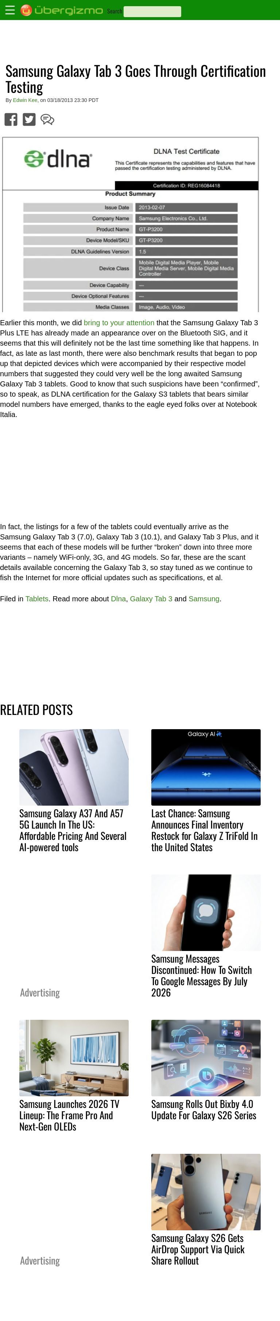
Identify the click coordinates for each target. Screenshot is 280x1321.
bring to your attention (119, 323)
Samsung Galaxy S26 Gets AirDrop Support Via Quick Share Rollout (198, 1248)
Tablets (37, 599)
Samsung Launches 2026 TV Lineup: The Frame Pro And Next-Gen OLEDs (69, 1114)
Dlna (118, 599)
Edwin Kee (25, 100)
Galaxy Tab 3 (151, 599)
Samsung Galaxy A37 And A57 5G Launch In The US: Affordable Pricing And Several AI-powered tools (73, 830)
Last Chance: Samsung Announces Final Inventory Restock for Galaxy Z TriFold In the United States (204, 830)
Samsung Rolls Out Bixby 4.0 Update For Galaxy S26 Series (203, 1109)
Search (114, 11)
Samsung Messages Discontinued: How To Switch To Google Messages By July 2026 (201, 975)
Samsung (203, 599)
